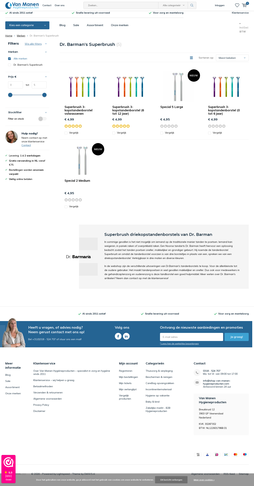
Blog (62, 27)
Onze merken (119, 27)
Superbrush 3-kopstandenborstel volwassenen (78, 113)
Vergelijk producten (125, 399)
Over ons (60, 5)
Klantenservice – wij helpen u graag (53, 382)
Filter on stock (27, 121)
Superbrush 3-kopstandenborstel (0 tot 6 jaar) (224, 113)
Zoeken (192, 5)
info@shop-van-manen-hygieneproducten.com (217, 385)
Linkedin (126, 338)
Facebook (118, 338)
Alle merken (20, 61)
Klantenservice (240, 15)
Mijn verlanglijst (128, 391)
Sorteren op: (206, 60)
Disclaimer (39, 413)
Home (8, 38)
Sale (76, 27)
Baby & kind (152, 404)
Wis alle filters (33, 46)
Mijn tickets (125, 385)
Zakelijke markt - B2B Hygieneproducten (158, 412)
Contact (47, 5)
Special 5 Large (171, 109)
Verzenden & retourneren (48, 395)
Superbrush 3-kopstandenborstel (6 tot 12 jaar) (128, 113)
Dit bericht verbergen (171, 479)
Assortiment (95, 27)
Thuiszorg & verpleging (159, 373)
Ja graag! (236, 339)
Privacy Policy (41, 407)
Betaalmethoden (43, 388)
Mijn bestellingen (128, 379)
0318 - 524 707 (211, 373)
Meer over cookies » (204, 479)
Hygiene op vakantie (158, 398)
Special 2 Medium (77, 183)
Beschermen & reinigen (159, 379)
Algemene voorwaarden (47, 401)
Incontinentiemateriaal (159, 391)
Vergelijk (71, 135)
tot (26, 87)
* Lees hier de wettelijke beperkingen (179, 346)
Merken (21, 38)
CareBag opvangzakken (160, 385)
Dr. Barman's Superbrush (28, 67)
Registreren (125, 373)
